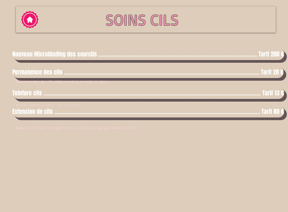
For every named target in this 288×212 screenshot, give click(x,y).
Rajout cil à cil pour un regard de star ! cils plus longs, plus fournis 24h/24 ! (77, 127)
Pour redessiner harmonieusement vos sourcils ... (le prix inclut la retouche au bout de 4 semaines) (97, 60)
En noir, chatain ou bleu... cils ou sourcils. (48, 105)
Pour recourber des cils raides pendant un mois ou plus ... (62, 81)
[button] (144, 54)
